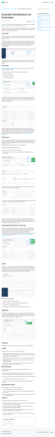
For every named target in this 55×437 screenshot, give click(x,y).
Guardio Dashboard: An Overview (43, 30)
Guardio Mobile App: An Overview (44, 18)
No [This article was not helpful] (9, 421)
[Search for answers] (45, 9)
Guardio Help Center (6, 8)
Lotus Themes (8, 433)
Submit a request (45, 2)
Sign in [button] (52, 2)
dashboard (12, 36)
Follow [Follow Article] (33, 21)
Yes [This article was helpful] (5, 421)
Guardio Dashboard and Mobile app (25, 8)
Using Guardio (13, 8)
